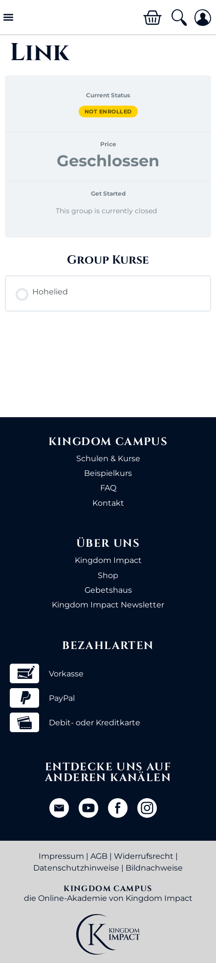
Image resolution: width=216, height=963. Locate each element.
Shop (108, 575)
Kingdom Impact (108, 560)
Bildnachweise (154, 868)
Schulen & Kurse (108, 458)
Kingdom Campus (108, 442)
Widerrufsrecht (143, 856)
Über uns (108, 544)
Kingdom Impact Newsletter (108, 604)
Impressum (61, 856)
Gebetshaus (108, 590)
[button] (8, 17)
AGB (99, 856)
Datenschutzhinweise (76, 868)
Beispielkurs (108, 473)
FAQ (108, 488)
